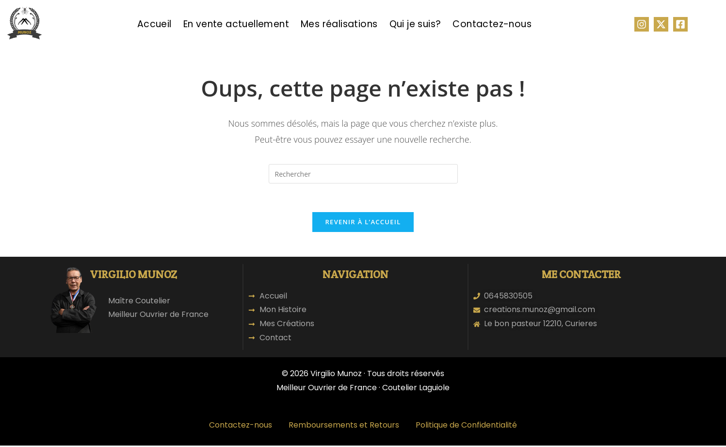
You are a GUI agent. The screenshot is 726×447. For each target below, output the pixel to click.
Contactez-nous (492, 24)
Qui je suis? (415, 24)
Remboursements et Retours (344, 426)
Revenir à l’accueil (363, 222)
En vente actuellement (236, 24)
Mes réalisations (339, 24)
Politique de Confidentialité (466, 426)
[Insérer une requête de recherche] (363, 173)
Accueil (154, 24)
